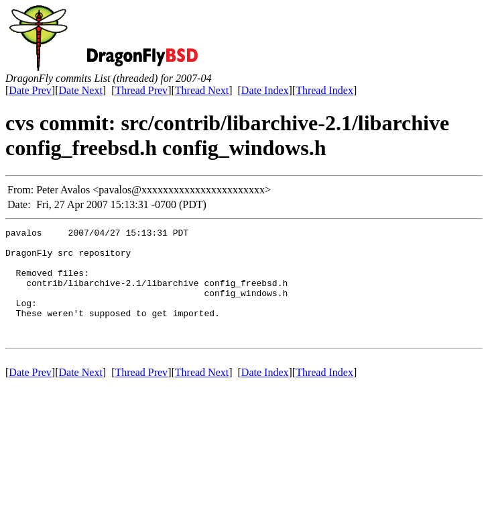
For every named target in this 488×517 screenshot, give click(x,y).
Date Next (81, 90)
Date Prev (30, 90)
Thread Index (324, 90)
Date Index (265, 90)
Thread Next (202, 90)
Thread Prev (141, 90)
